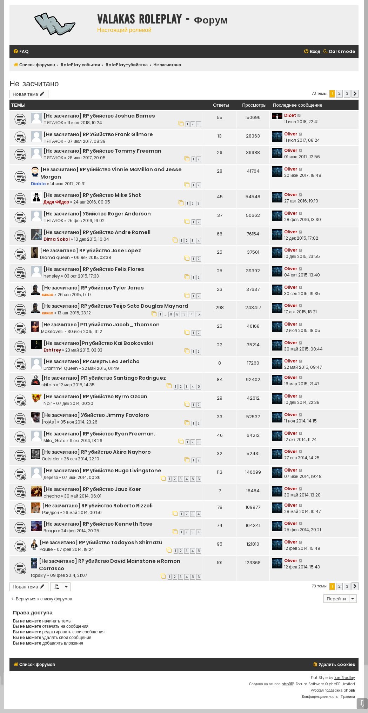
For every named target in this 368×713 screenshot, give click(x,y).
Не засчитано (34, 83)
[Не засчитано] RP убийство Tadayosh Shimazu (101, 542)
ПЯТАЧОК (53, 123)
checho (52, 496)
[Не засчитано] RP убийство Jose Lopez (90, 250)
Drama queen (55, 257)
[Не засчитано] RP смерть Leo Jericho (92, 361)
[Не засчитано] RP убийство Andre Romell (97, 232)
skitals (48, 385)
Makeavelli (52, 331)
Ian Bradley (344, 677)
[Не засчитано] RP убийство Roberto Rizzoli (97, 505)
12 (177, 314)
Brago (50, 531)
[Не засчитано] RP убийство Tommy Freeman (102, 150)
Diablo (38, 184)
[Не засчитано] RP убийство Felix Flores (94, 269)
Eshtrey (52, 350)
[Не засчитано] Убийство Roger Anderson (97, 213)
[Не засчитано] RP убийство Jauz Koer (92, 489)
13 (184, 314)
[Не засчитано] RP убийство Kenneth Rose (98, 523)
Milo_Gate (54, 441)
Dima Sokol (57, 239)
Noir (48, 403)
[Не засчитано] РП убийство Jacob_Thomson (100, 324)
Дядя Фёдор (56, 202)
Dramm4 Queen (61, 368)
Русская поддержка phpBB (332, 690)
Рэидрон (50, 512)
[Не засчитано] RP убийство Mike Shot (92, 195)
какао (47, 295)
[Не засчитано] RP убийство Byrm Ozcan (95, 396)
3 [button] (347, 93)
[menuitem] (20, 51)
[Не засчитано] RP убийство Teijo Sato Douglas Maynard (115, 305)
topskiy (38, 575)
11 (171, 314)
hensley (52, 276)
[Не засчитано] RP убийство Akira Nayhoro (96, 451)
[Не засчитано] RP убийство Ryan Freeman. (99, 433)
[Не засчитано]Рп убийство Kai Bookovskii (98, 343)
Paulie (46, 549)
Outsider (51, 459)
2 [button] (339, 93)
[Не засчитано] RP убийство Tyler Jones (93, 287)
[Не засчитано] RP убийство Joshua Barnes (99, 115)
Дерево (51, 477)
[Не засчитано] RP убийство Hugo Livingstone (102, 470)
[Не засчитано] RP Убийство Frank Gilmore (98, 134)
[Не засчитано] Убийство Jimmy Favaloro (95, 415)
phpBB (287, 684)
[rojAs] (49, 422)
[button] (355, 94)
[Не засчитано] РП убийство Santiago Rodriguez (103, 377)
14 (191, 314)
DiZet (290, 115)
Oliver (290, 134)
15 (198, 314)
